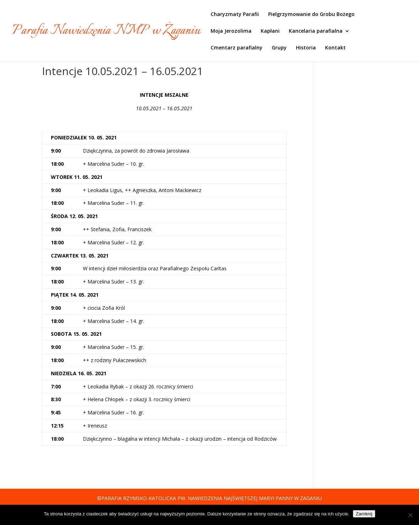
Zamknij (364, 513)
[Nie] (410, 515)
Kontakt (335, 48)
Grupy (279, 48)
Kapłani (270, 31)
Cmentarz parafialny (236, 48)
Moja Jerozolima (231, 31)
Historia (306, 48)
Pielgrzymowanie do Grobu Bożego (311, 14)
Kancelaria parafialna (316, 31)
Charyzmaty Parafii (235, 14)
